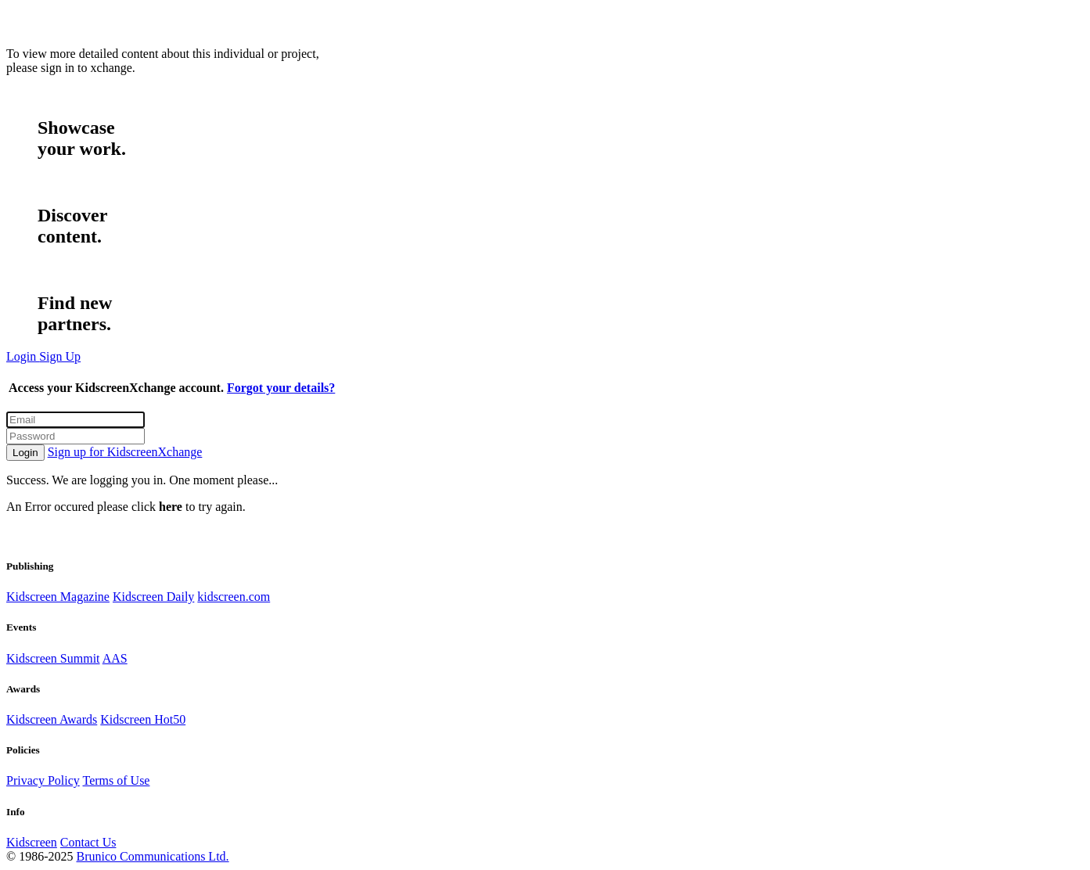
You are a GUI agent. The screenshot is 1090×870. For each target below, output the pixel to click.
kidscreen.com (233, 596)
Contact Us (88, 842)
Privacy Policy (43, 780)
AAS (115, 658)
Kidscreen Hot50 (142, 719)
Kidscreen (31, 842)
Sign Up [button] (60, 356)
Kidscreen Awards (51, 719)
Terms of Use (115, 780)
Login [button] (22, 356)
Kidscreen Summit (53, 658)
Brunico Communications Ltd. (152, 856)
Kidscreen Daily (153, 596)
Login (25, 452)
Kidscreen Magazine (58, 596)
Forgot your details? (281, 387)
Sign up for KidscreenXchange (125, 451)
